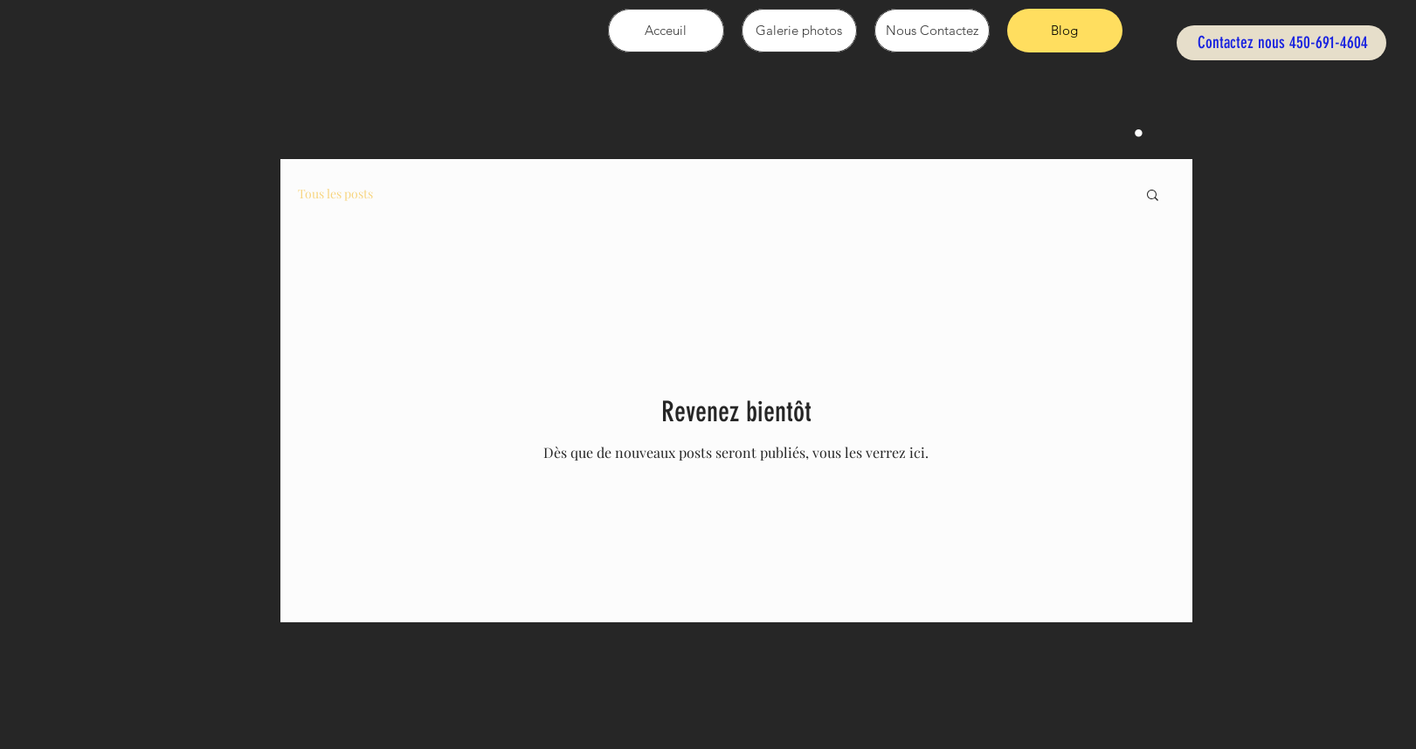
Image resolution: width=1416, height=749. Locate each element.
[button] (1152, 196)
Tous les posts (335, 193)
